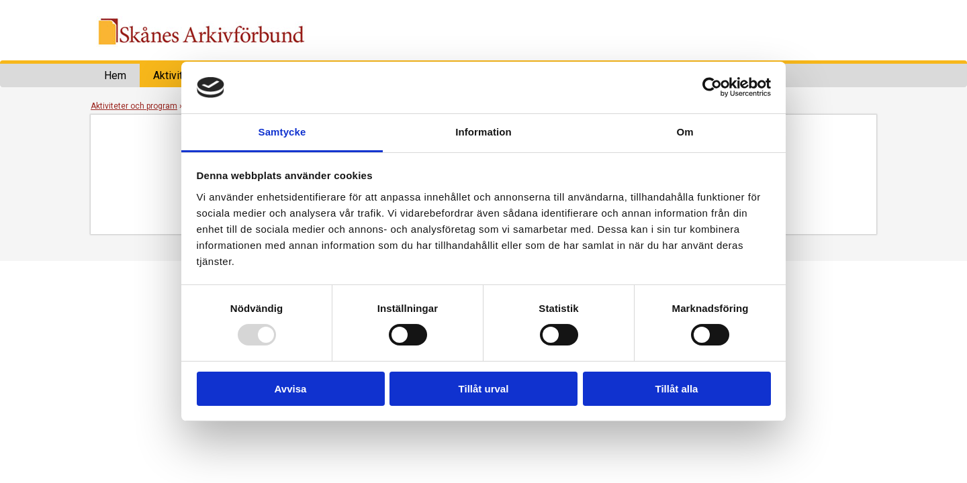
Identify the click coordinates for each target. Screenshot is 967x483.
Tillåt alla (676, 388)
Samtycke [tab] (282, 132)
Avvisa (291, 388)
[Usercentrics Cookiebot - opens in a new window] (712, 87)
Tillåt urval (484, 388)
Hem (115, 75)
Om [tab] (684, 132)
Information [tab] (483, 132)
